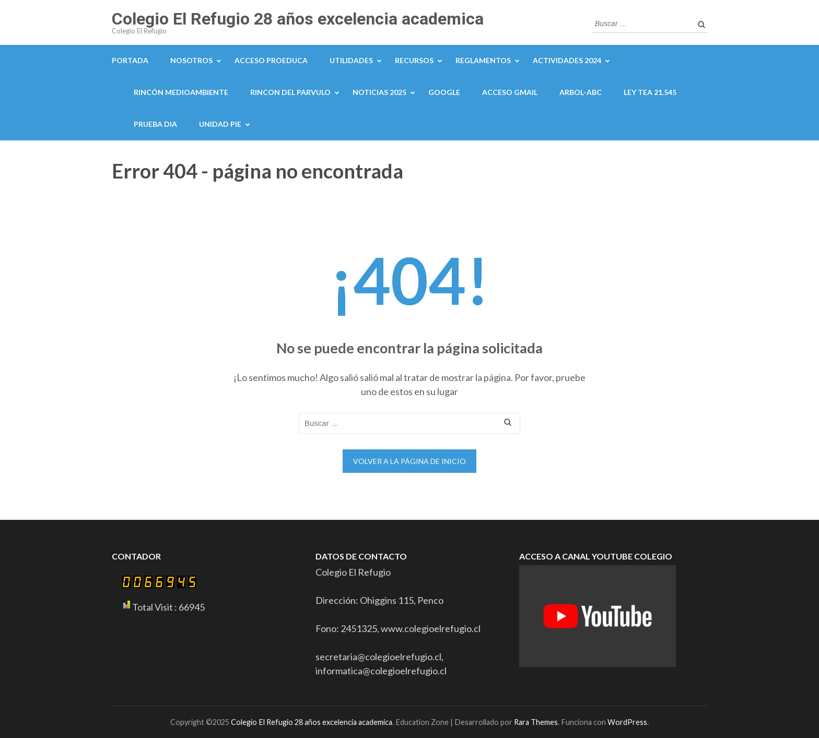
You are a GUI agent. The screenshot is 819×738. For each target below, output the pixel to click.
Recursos (414, 60)
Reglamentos (483, 60)
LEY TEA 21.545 (650, 92)
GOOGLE (444, 92)
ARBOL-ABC (580, 92)
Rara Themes (536, 722)
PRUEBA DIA (155, 124)
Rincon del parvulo (290, 92)
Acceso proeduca (271, 60)
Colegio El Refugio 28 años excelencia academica (298, 19)
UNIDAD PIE (220, 124)
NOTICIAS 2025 (379, 92)
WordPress (627, 722)
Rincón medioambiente (181, 92)
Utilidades (351, 60)
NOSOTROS (191, 60)
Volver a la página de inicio (409, 461)
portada (130, 60)
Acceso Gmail (509, 92)
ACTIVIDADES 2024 (567, 60)
